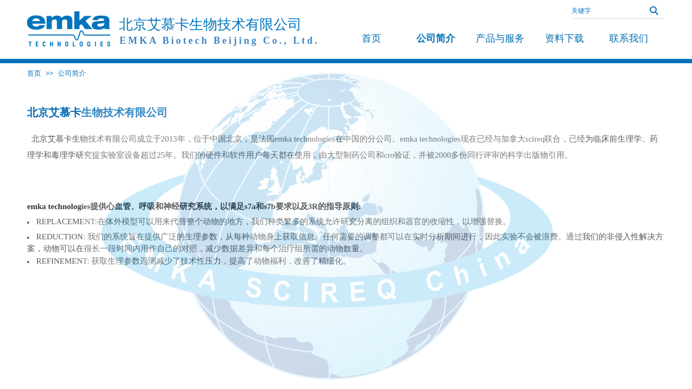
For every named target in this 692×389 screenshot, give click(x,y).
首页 (34, 73)
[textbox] (603, 10)
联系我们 (628, 38)
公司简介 (72, 73)
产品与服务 (500, 38)
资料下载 (564, 38)
